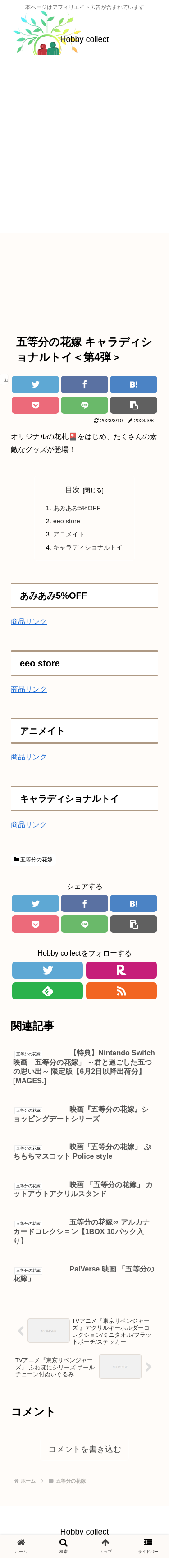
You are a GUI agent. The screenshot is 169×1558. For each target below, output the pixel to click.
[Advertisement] (84, 148)
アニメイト (69, 534)
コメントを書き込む (84, 1449)
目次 (72, 490)
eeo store (66, 521)
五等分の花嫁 (33, 859)
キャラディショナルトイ (88, 547)
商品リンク (29, 621)
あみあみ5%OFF (77, 508)
